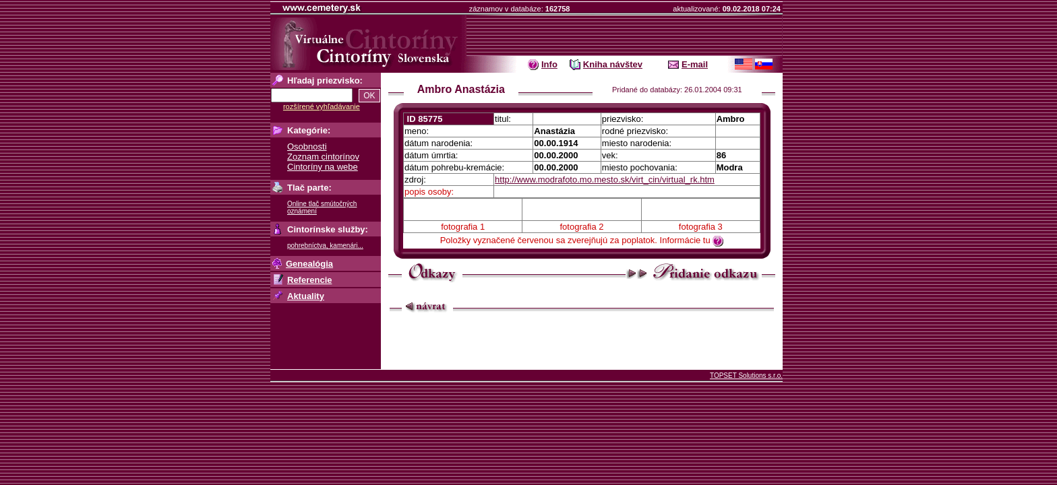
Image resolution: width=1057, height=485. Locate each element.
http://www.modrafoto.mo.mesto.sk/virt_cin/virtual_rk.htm (605, 179)
